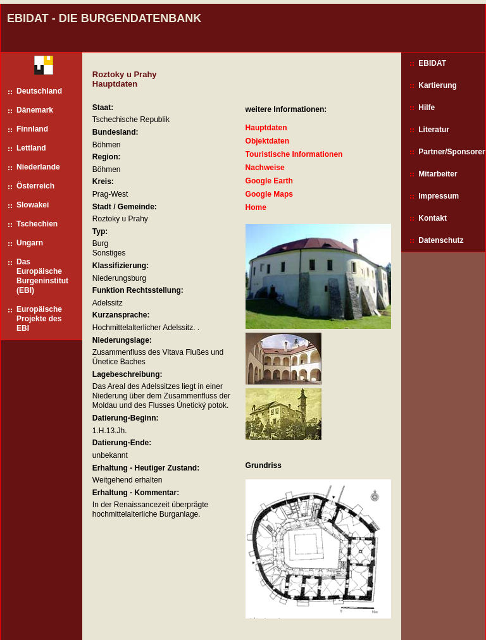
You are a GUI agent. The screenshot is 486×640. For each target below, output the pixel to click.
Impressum (438, 196)
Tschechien (37, 223)
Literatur (433, 129)
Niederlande (38, 167)
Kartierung (437, 85)
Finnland (32, 129)
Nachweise (265, 167)
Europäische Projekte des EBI (39, 319)
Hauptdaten (266, 127)
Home (256, 207)
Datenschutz (440, 240)
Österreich (35, 186)
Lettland (31, 148)
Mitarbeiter (437, 173)
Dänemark (34, 110)
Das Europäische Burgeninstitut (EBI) (42, 276)
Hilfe (426, 107)
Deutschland (39, 91)
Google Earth (269, 180)
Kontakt (432, 218)
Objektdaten (267, 141)
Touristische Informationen (294, 154)
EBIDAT (432, 63)
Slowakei (32, 204)
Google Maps (269, 194)
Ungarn (29, 242)
